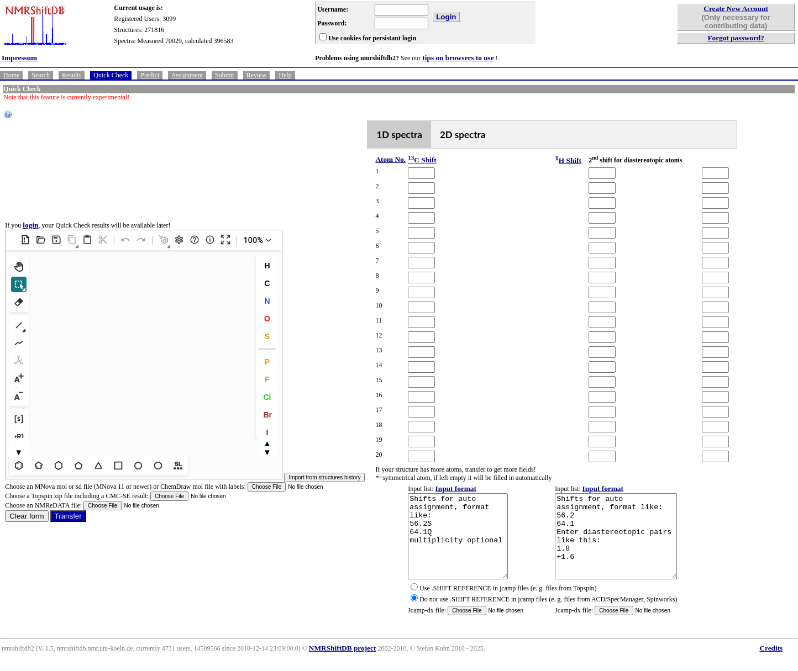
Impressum (19, 58)
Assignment (187, 75)
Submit (224, 75)
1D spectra (399, 134)
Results (71, 75)
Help (285, 75)
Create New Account (736, 8)
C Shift (422, 160)
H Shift (570, 160)
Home (11, 75)
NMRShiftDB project (342, 665)
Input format (455, 488)
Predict (149, 75)
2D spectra (463, 134)
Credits (771, 665)
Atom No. (390, 159)
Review (256, 75)
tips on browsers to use (458, 58)
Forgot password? (735, 38)
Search (41, 75)
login (30, 233)
